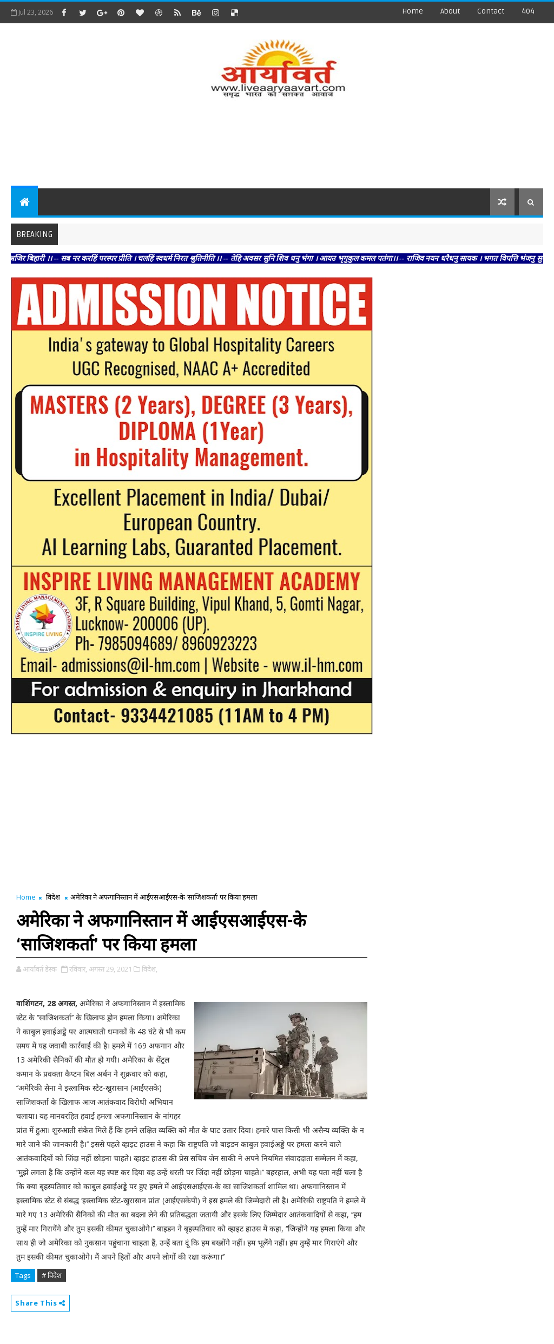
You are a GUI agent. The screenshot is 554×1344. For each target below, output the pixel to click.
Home (412, 11)
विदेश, (149, 969)
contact (490, 11)
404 (528, 11)
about (450, 11)
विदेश (53, 897)
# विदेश (52, 1275)
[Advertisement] (277, 145)
